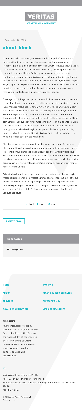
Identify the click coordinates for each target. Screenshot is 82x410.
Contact (48, 284)
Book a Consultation (15, 309)
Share (41, 204)
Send (30, 204)
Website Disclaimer (54, 309)
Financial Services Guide (57, 292)
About (6, 292)
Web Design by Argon (9, 400)
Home (6, 284)
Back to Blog (14, 221)
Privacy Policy (51, 301)
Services (8, 301)
